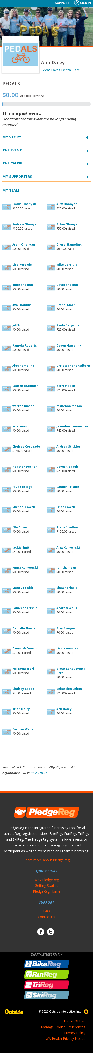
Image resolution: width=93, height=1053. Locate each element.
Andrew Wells (66, 608)
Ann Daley (64, 709)
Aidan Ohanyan (68, 224)
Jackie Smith (21, 547)
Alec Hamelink (23, 366)
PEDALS (11, 83)
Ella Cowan (20, 527)
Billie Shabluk (22, 285)
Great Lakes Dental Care (60, 70)
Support (62, 3)
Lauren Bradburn (25, 386)
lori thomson (66, 568)
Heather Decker (24, 467)
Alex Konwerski (68, 547)
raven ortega (22, 487)
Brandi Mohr (65, 305)
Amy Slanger (65, 628)
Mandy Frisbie (23, 588)
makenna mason (69, 406)
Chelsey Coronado (26, 446)
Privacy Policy (74, 1032)
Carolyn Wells (22, 729)
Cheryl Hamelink (69, 244)
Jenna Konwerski (25, 568)
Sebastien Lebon (69, 689)
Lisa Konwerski (68, 648)
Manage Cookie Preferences (63, 1027)
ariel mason (21, 426)
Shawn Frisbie (67, 588)
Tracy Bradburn (68, 527)
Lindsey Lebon (23, 689)
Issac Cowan (65, 507)
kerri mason (65, 386)
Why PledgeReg (46, 879)
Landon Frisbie (67, 487)
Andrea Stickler (68, 446)
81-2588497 (39, 773)
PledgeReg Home (46, 891)
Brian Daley (21, 709)
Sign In (82, 3)
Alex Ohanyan (66, 204)
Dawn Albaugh (67, 467)
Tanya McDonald (25, 648)
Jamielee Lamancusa (72, 426)
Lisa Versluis (22, 265)
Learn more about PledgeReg (47, 860)
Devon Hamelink (68, 345)
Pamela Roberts (24, 345)
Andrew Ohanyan (25, 224)
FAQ (46, 911)
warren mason (23, 406)
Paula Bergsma (68, 325)
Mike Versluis (66, 265)
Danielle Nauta (23, 628)
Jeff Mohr (19, 325)
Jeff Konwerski (23, 669)
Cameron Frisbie (25, 608)
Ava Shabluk (21, 305)
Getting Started (46, 885)
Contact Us (46, 916)
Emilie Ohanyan (24, 204)
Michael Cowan (23, 507)
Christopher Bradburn (73, 366)
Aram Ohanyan (23, 244)
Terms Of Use (74, 1021)
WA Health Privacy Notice (65, 1038)
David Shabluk (67, 285)
